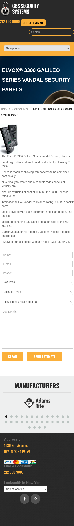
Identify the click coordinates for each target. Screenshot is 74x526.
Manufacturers (19, 109)
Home (4, 109)
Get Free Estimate (33, 23)
